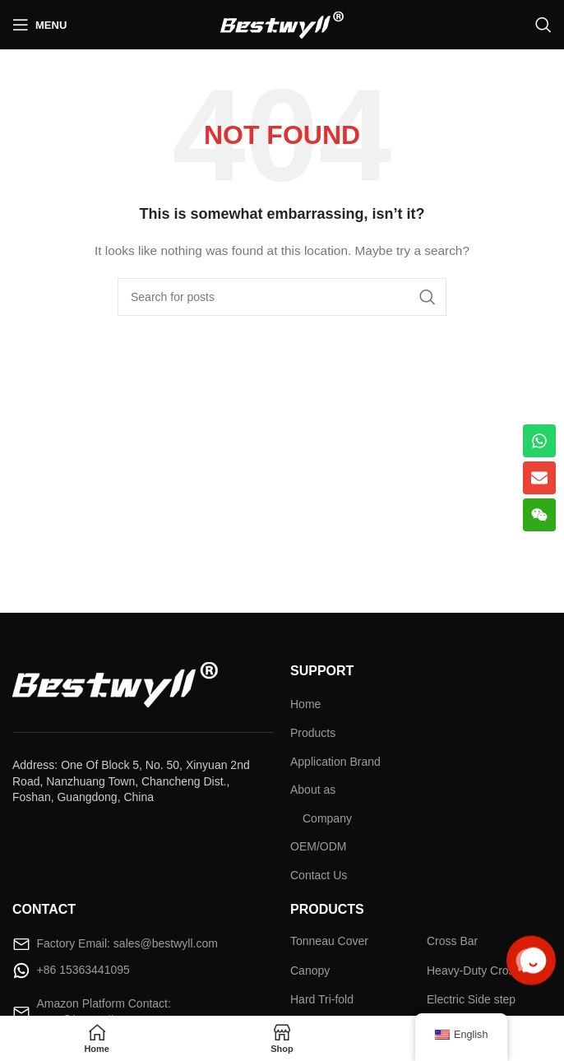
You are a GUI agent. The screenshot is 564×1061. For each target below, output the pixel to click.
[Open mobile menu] (39, 24)
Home (305, 704)
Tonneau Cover (329, 940)
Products (312, 732)
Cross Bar (452, 940)
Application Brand (335, 761)
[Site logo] (282, 23)
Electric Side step (471, 999)
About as (312, 789)
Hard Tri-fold (322, 999)
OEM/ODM (318, 846)
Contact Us (318, 875)
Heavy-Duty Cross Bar (484, 970)
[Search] (543, 24)
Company (327, 818)
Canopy (310, 970)
